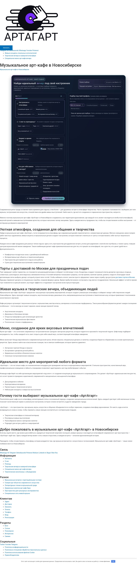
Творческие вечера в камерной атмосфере (21, 56)
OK (113, 561)
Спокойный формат (92, 105)
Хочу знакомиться (25, 131)
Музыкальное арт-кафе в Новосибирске (15, 69)
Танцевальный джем (26, 114)
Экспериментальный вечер (48, 114)
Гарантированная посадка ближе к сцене (49, 181)
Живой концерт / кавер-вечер (27, 176)
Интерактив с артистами (49, 176)
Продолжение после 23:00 (49, 191)
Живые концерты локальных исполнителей (21, 53)
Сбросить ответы (33, 198)
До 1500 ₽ (23, 149)
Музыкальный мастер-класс (26, 183)
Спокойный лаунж (25, 109)
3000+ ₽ (23, 159)
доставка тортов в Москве (125, 277)
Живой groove (42, 109)
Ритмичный (104, 105)
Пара (36, 126)
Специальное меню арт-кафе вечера (18, 58)
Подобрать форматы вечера (53, 198)
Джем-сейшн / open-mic (25, 180)
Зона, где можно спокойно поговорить (50, 187)
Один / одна (24, 126)
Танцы (112, 105)
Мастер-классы (75, 108)
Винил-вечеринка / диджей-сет (27, 186)
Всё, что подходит (77, 105)
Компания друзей (50, 126)
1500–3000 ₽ (25, 154)
